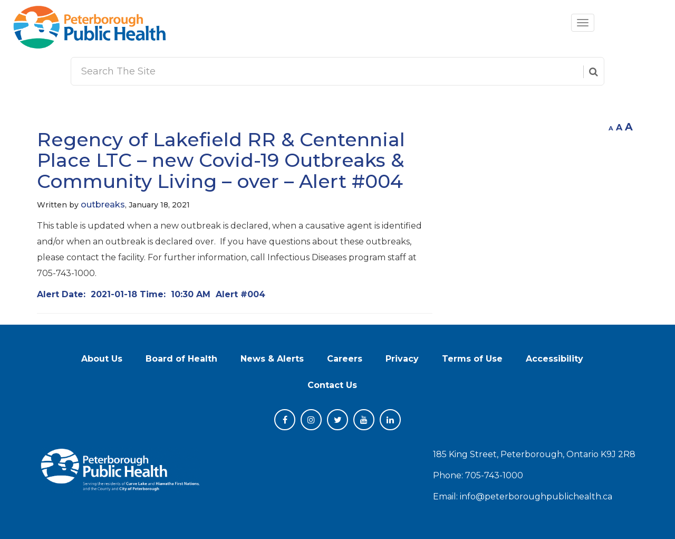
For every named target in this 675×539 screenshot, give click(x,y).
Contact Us (332, 385)
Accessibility (554, 359)
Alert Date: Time (151, 294)
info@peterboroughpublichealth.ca (536, 496)
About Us (101, 359)
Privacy (402, 359)
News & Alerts (272, 359)
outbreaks (103, 205)
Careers (344, 359)
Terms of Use (472, 359)
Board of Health (181, 359)
